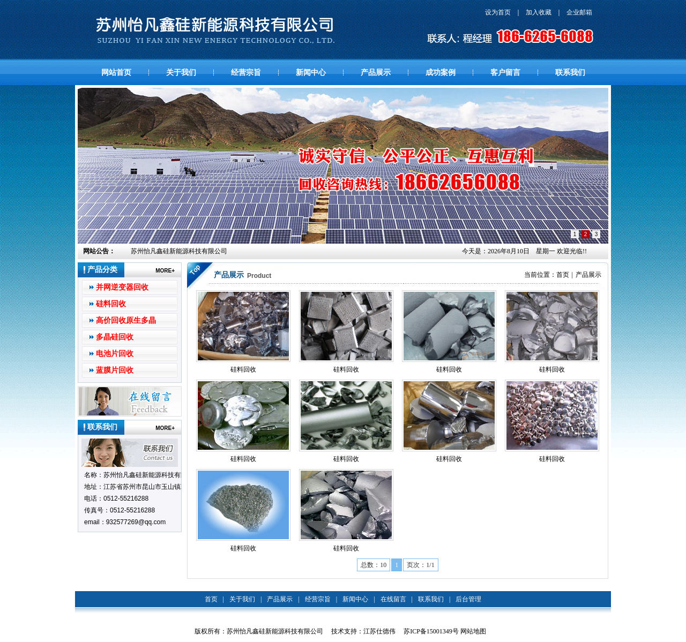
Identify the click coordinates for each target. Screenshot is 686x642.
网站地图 (473, 631)
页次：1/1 (420, 565)
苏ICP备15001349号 (431, 631)
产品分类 (102, 270)
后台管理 (468, 599)
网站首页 (116, 73)
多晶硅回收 (114, 337)
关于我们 (181, 73)
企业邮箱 (579, 12)
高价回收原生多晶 (126, 320)
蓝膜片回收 (114, 370)
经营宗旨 (246, 73)
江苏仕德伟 (379, 631)
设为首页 (498, 12)
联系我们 (570, 73)
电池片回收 (114, 354)
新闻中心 (311, 73)
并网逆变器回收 (122, 287)
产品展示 (376, 73)
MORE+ (165, 271)
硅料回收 (111, 304)
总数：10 (373, 565)
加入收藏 (538, 12)
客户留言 (505, 73)
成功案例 (441, 73)
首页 (562, 274)
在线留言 (393, 599)
